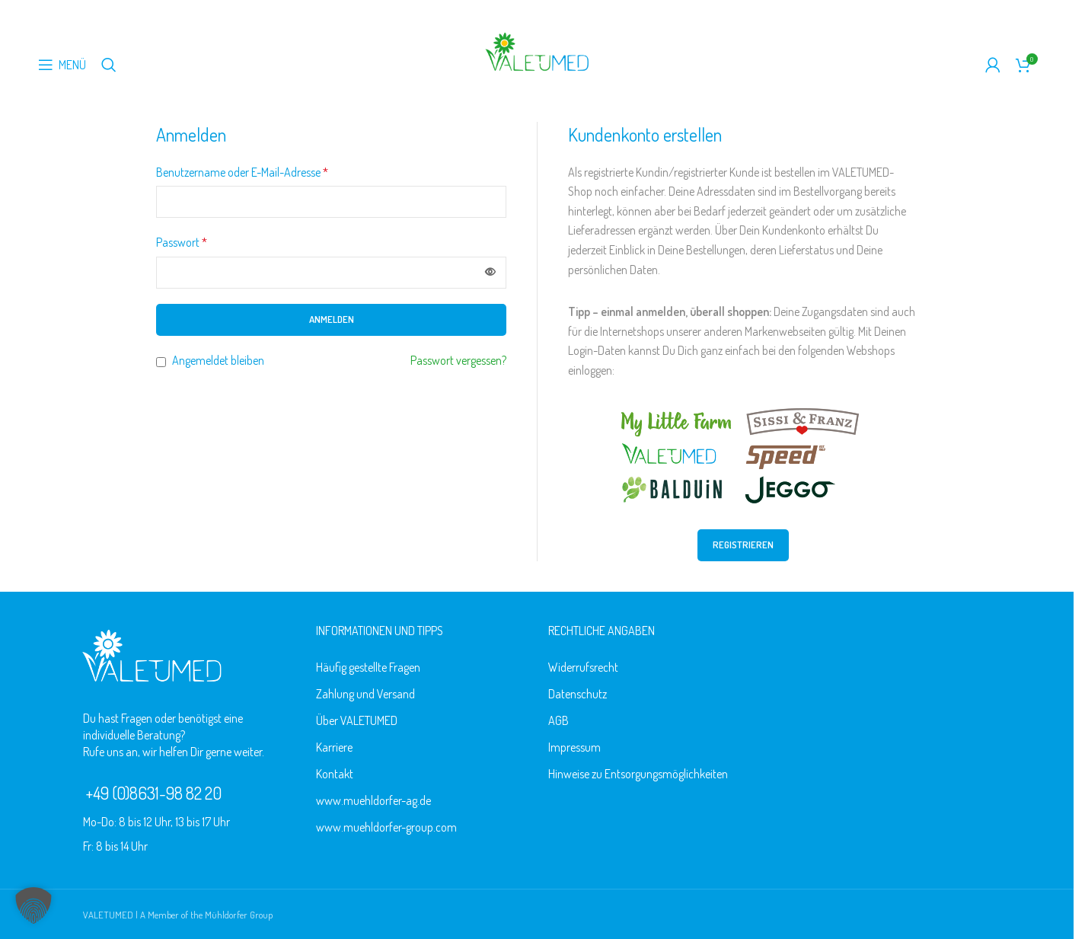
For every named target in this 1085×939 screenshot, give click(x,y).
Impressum (574, 747)
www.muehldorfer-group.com (386, 827)
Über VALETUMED (356, 720)
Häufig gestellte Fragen (368, 667)
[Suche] (109, 65)
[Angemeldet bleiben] (161, 362)
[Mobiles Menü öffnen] (62, 65)
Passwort (181, 242)
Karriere (334, 747)
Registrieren (743, 544)
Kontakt (334, 773)
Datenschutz (577, 693)
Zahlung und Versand (365, 693)
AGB (558, 720)
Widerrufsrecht (583, 667)
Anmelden (331, 319)
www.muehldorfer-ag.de (373, 800)
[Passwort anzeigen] (490, 273)
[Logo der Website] (536, 50)
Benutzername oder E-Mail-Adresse (242, 172)
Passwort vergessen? (458, 360)
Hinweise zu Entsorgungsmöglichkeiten (638, 773)
